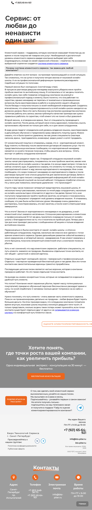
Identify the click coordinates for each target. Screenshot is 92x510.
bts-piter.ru (80, 443)
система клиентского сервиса (53, 63)
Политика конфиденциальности (22, 446)
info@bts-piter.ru (78, 439)
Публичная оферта (16, 449)
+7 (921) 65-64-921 (75, 431)
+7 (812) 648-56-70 (35, 491)
